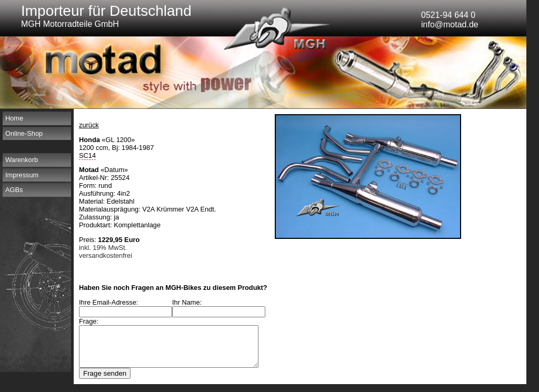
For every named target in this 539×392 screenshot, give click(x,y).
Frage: (88, 321)
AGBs (14, 190)
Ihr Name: (194, 302)
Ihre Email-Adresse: (108, 302)
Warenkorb (21, 160)
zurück (89, 125)
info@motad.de (449, 24)
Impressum (21, 175)
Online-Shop (24, 133)
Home (14, 118)
